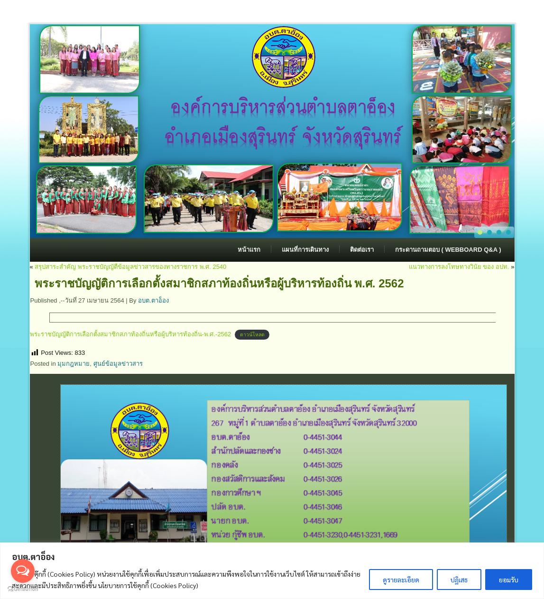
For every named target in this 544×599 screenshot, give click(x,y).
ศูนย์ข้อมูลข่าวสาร (118, 363)
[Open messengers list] (23, 571)
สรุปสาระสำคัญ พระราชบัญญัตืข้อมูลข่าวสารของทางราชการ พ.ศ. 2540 (130, 266)
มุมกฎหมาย (73, 363)
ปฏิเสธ (459, 579)
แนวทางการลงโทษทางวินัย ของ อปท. (459, 266)
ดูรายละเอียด (401, 579)
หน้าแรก (249, 249)
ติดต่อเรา (362, 249)
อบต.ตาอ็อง (153, 300)
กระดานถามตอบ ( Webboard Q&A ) (448, 249)
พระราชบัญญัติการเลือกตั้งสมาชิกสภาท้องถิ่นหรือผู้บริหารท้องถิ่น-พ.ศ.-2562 (130, 334)
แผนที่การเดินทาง (305, 249)
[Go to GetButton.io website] (23, 589)
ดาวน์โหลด (252, 334)
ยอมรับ (508, 579)
